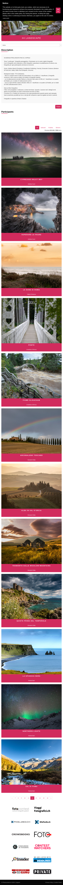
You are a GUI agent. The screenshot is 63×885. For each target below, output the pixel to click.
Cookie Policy (58, 882)
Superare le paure (31, 234)
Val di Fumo (32, 786)
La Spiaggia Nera (31, 676)
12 (32, 798)
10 (25, 798)
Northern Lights (31, 731)
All (37, 127)
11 (28, 798)
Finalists (50, 127)
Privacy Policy (49, 882)
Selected (43, 127)
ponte (31, 345)
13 (36, 798)
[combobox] (31, 45)
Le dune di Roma (31, 290)
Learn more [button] (6, 18)
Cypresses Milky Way (31, 179)
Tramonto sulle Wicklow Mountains (31, 566)
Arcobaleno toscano (31, 455)
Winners (58, 127)
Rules (58, 107)
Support (18, 882)
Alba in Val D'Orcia (31, 510)
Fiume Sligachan (31, 400)
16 (47, 798)
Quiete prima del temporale (31, 621)
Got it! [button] (58, 10)
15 (43, 798)
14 (40, 798)
